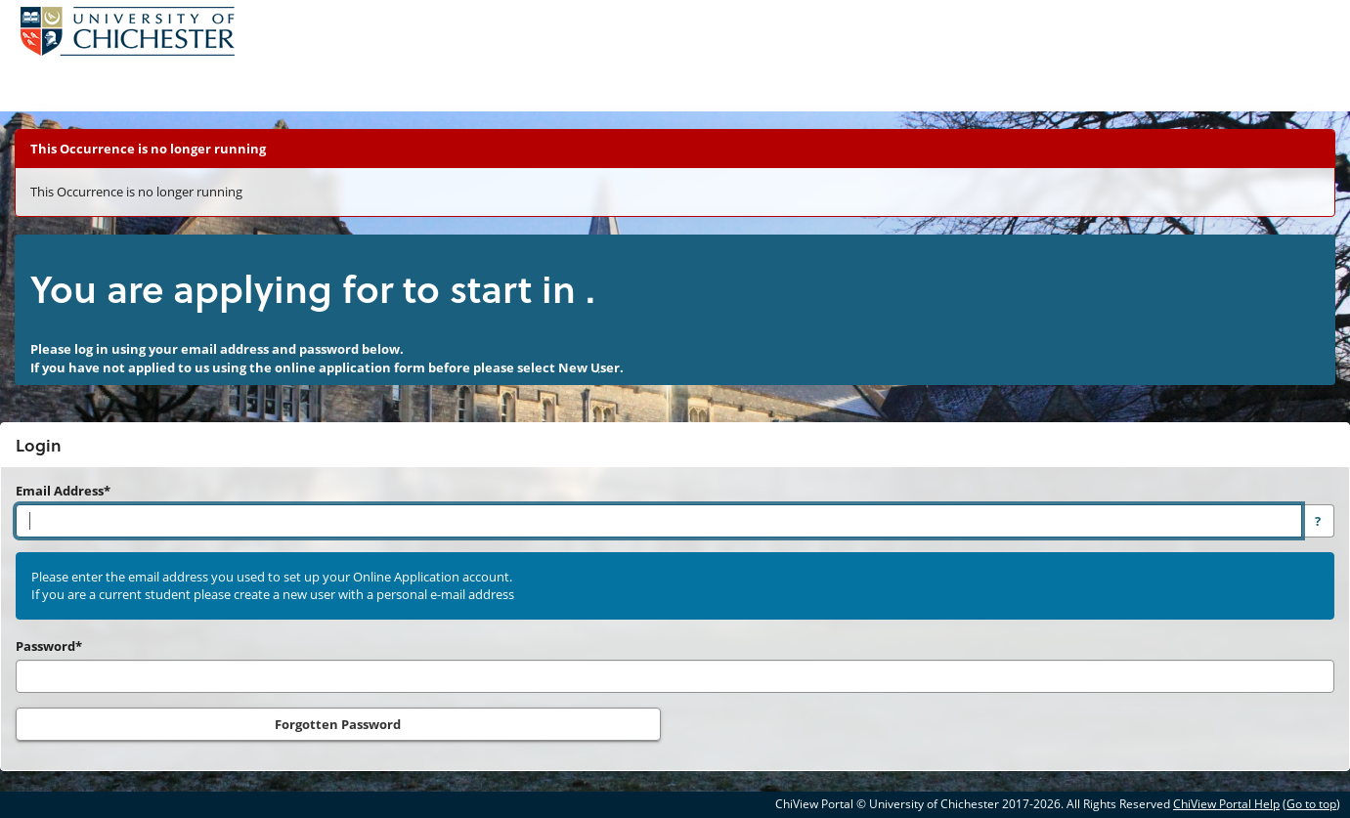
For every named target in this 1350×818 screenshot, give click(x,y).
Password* (49, 646)
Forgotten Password (338, 724)
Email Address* (63, 490)
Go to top (1311, 804)
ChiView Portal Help (1226, 804)
